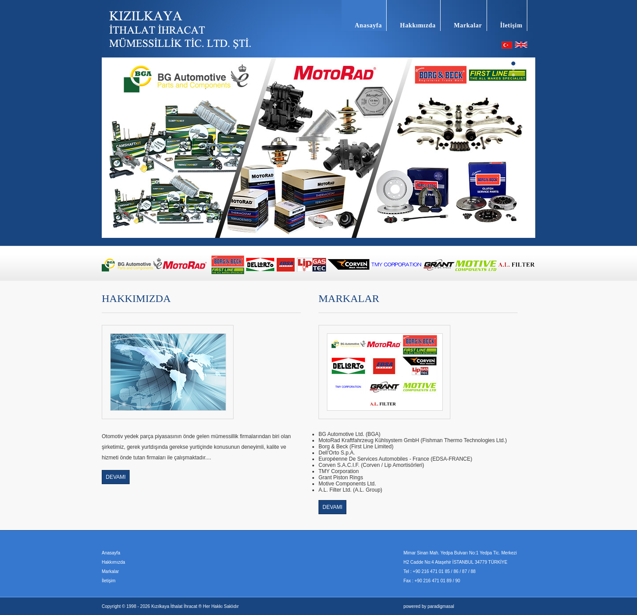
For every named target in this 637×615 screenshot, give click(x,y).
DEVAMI (116, 477)
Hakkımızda (418, 25)
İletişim (511, 25)
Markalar (468, 25)
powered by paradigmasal (428, 606)
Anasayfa (368, 25)
